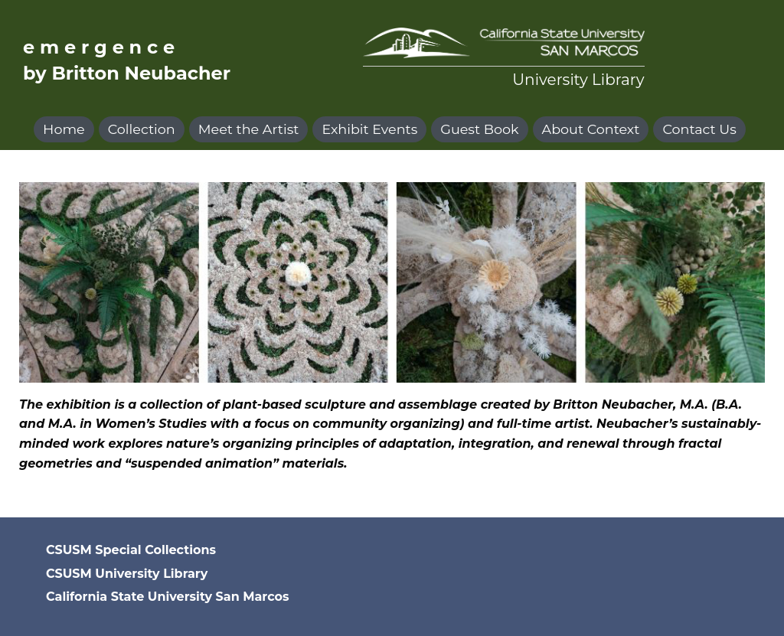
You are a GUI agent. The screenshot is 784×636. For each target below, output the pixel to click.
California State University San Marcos (167, 596)
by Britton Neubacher (126, 73)
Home (64, 129)
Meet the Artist (248, 129)
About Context (591, 129)
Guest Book (479, 129)
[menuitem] (66, 129)
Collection (141, 129)
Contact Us (699, 129)
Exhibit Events (369, 129)
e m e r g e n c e (99, 47)
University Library (578, 79)
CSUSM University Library (126, 573)
